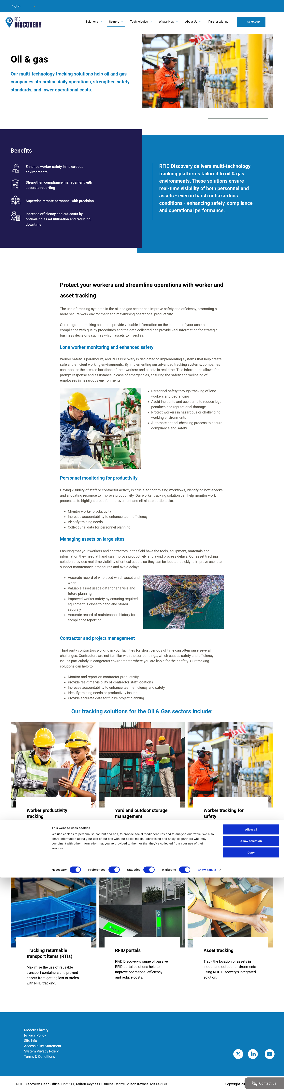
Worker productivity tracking (47, 813)
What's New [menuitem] (166, 21)
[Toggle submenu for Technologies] (150, 22)
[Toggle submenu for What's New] (177, 22)
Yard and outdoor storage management (141, 813)
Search (273, 21)
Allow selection (251, 1055)
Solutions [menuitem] (92, 21)
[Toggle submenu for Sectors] (122, 22)
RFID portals (128, 950)
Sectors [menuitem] (114, 21)
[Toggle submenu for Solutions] (101, 22)
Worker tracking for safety (224, 813)
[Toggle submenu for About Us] (200, 22)
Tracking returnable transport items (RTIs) (49, 953)
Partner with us (218, 21)
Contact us (253, 21)
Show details (207, 1084)
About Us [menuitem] (191, 21)
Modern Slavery (36, 1030)
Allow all (251, 1044)
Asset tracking (219, 950)
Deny (251, 1067)
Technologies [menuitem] (139, 21)
